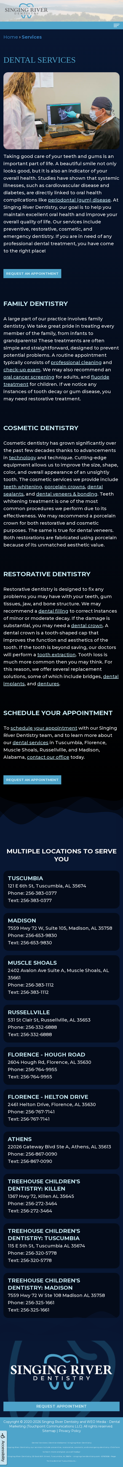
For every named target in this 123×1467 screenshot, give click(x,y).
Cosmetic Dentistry (40, 428)
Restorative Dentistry (47, 574)
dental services (30, 742)
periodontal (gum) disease (79, 200)
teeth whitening (22, 486)
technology (22, 457)
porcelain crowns (64, 486)
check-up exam (21, 369)
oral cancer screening (28, 377)
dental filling (53, 611)
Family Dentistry (35, 303)
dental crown (87, 625)
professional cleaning (76, 362)
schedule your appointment (44, 728)
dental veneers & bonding (66, 494)
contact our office (48, 757)
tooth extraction (56, 654)
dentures (48, 683)
